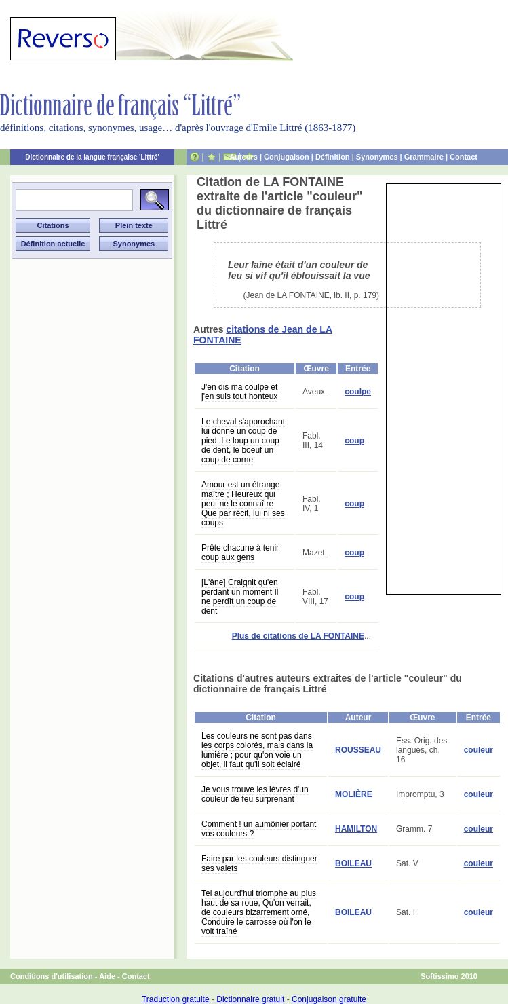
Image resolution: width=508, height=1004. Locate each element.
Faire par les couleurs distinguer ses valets (259, 863)
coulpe (358, 391)
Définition (332, 157)
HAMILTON (356, 829)
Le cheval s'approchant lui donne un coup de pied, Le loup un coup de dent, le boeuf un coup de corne (243, 440)
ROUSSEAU (358, 750)
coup (354, 440)
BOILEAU (353, 863)
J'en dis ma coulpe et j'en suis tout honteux (239, 391)
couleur (478, 750)
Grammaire (424, 157)
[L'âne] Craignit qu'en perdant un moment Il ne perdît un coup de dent (239, 597)
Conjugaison (286, 157)
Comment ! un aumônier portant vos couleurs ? (258, 828)
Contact (463, 157)
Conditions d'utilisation (51, 976)
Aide (107, 976)
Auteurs (243, 157)
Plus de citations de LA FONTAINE (298, 636)
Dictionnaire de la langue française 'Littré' (92, 157)
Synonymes (377, 157)
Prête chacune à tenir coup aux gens (240, 552)
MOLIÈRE (353, 794)
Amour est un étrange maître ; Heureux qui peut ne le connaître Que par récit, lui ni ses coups (243, 503)
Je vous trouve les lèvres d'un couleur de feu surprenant (255, 794)
